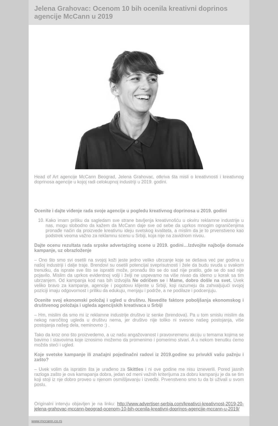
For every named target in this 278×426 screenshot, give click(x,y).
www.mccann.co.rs (46, 421)
